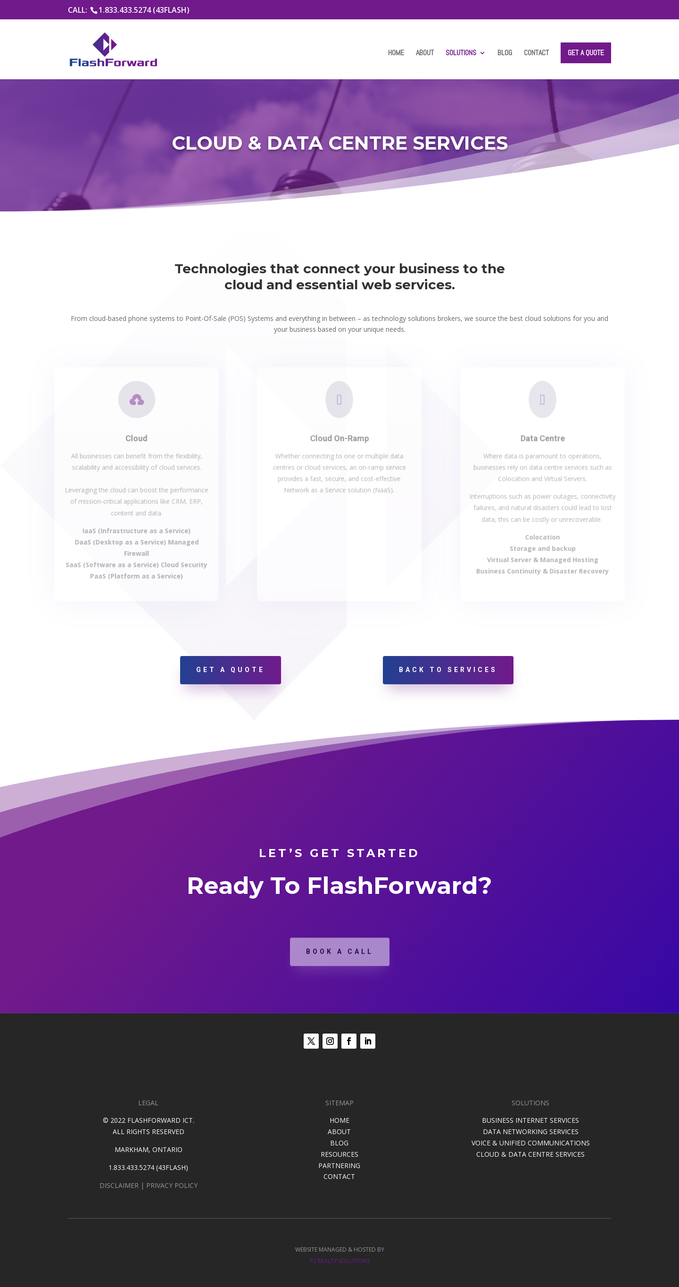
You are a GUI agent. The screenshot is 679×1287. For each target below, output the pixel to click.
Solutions (461, 54)
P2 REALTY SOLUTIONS (340, 1261)
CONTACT (339, 1176)
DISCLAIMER (119, 1185)
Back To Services (448, 669)
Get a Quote (586, 53)
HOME (339, 1120)
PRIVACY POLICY (172, 1185)
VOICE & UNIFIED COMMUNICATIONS (531, 1142)
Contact (536, 54)
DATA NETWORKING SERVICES (531, 1131)
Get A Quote (230, 669)
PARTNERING (339, 1165)
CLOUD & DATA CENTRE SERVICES (530, 1154)
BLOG (339, 1142)
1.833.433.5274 (131, 1167)
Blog (504, 54)
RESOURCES (339, 1154)
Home (396, 54)
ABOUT (339, 1131)
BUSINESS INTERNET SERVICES (530, 1120)
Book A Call (339, 963)
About (425, 54)
